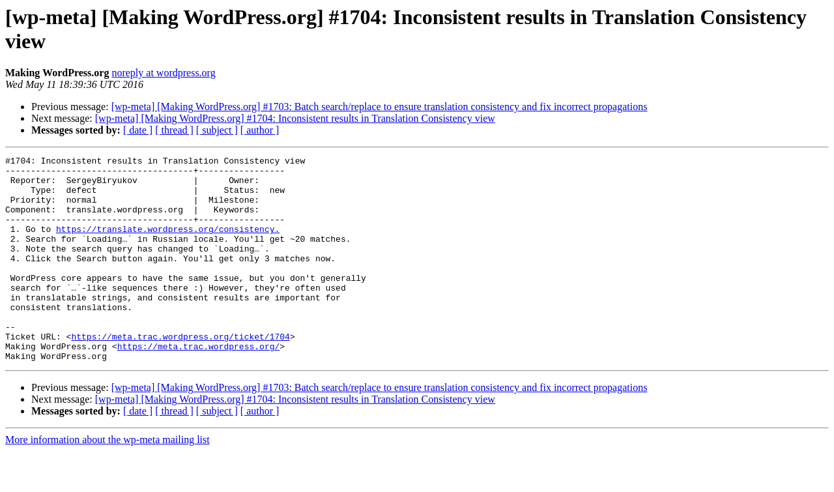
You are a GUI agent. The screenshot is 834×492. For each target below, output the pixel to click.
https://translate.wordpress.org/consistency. (168, 244)
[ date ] (137, 130)
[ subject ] (217, 130)
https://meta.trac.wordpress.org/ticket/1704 (180, 373)
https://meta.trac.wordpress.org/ (198, 385)
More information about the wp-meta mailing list (107, 480)
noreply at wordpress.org (163, 72)
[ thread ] (174, 130)
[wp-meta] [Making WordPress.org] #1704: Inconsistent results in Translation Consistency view (295, 118)
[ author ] (260, 130)
